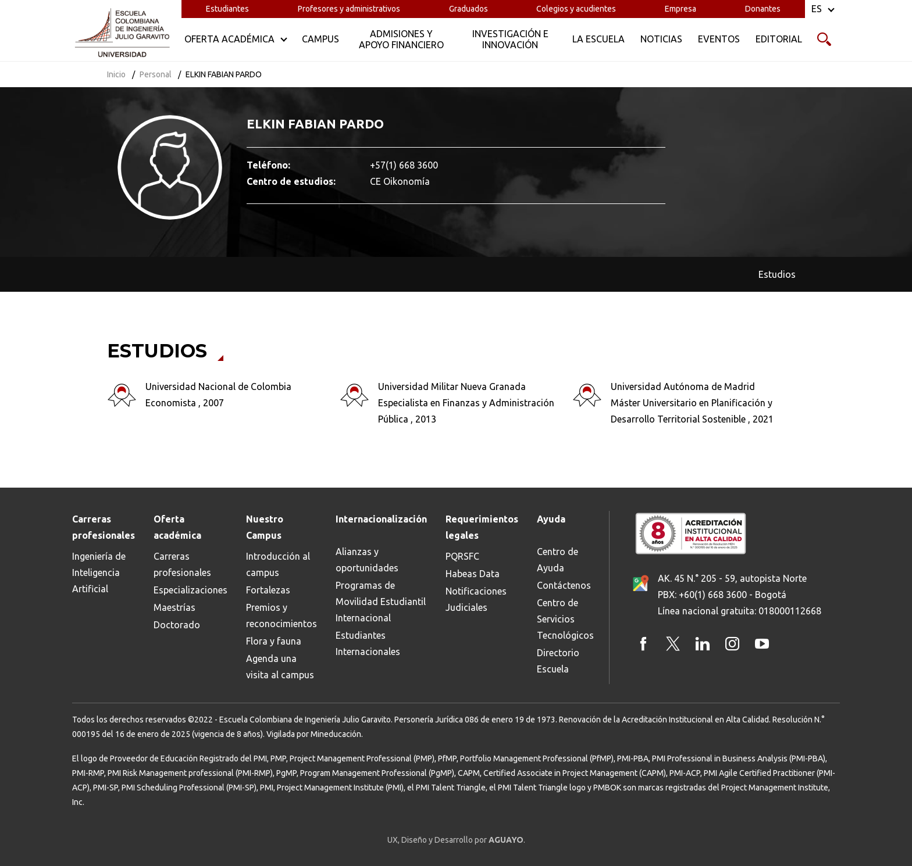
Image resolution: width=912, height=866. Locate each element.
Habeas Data (473, 573)
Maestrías (174, 607)
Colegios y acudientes (576, 8)
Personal (156, 74)
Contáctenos (564, 585)
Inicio (116, 74)
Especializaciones (190, 590)
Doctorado (177, 625)
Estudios (777, 274)
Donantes (763, 8)
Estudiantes (227, 8)
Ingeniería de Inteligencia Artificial (99, 572)
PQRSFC (462, 556)
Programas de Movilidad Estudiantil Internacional (381, 601)
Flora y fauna (273, 641)
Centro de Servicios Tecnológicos (565, 618)
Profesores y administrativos (349, 8)
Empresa (680, 8)
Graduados (468, 8)
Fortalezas (268, 590)
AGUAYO (506, 839)
